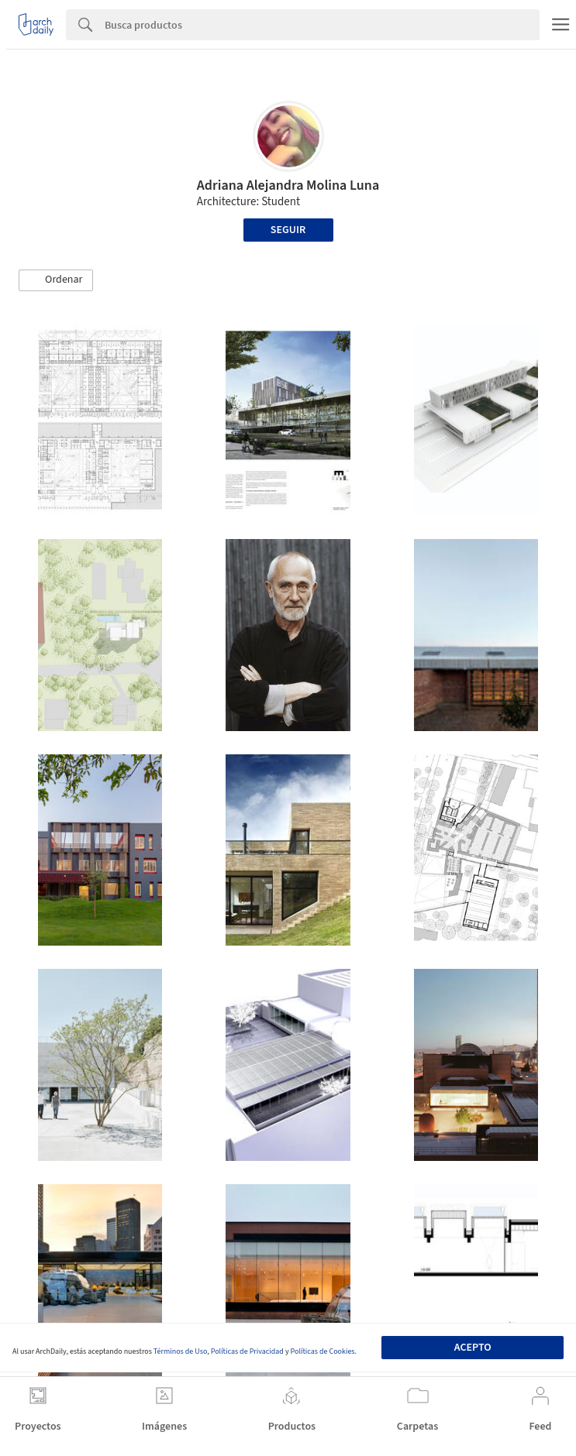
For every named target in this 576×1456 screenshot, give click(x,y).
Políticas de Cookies (323, 1351)
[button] (56, 280)
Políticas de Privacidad (247, 1351)
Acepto (472, 1347)
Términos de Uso (180, 1351)
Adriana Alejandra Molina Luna (288, 185)
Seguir (288, 230)
